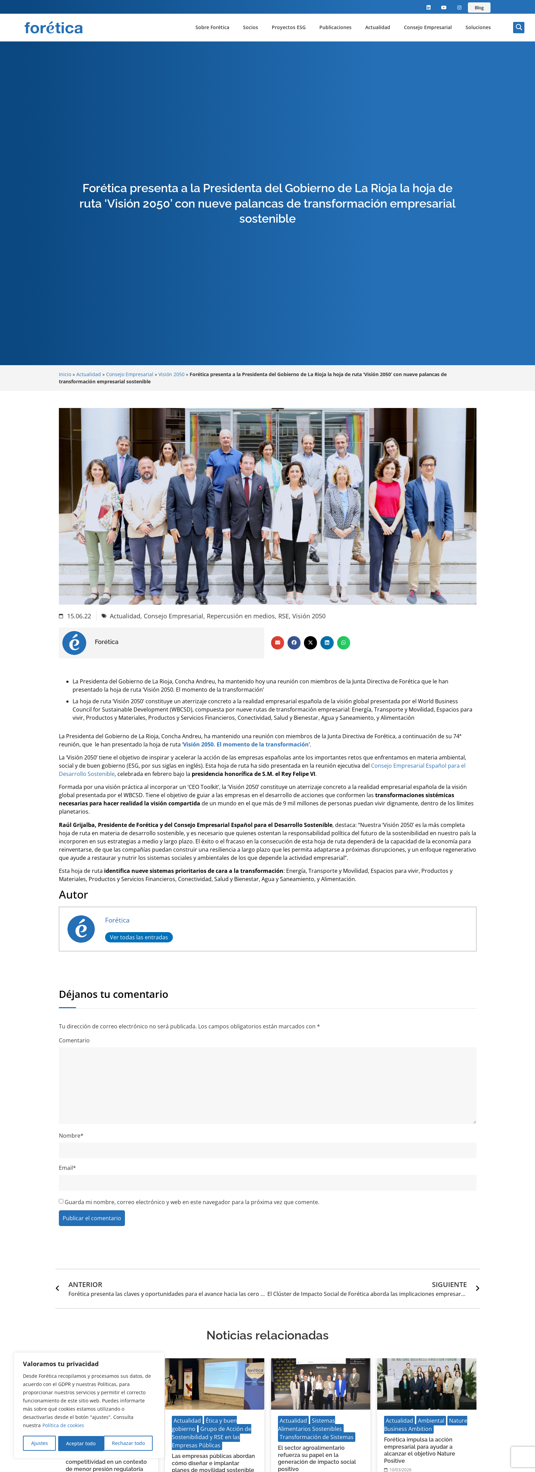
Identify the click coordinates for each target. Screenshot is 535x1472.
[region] (89, 1405)
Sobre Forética (212, 27)
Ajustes (39, 1443)
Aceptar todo (132, 1443)
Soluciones (478, 27)
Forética (117, 920)
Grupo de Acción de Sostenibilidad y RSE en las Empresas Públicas (211, 1437)
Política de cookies (63, 1426)
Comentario (74, 1040)
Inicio (65, 374)
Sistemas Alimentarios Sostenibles (310, 1425)
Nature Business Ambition (425, 1425)
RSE (283, 616)
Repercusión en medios (241, 616)
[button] (518, 27)
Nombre (71, 1135)
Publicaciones (335, 27)
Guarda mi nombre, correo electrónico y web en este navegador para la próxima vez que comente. (192, 1202)
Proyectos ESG (289, 27)
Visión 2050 (171, 374)
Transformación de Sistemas (317, 1437)
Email (67, 1168)
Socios (250, 27)
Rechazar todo (82, 1443)
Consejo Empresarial (428, 27)
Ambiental (431, 1420)
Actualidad (377, 27)
